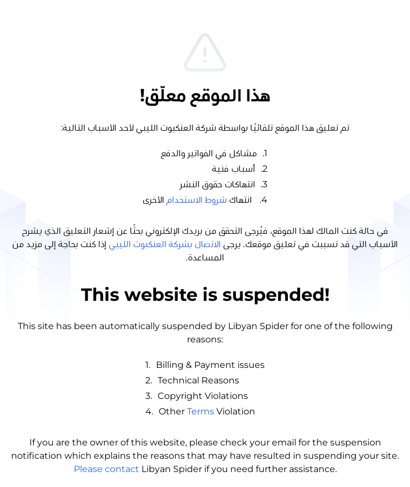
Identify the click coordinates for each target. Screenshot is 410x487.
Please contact (106, 469)
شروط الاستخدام (196, 200)
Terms (200, 411)
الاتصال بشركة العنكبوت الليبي (165, 244)
